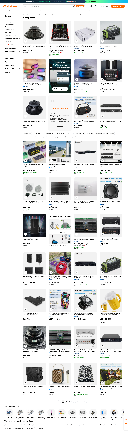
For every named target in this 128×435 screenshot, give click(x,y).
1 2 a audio (40, 428)
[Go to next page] (85, 401)
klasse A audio (86, 424)
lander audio (64, 424)
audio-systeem (110, 133)
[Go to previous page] (59, 401)
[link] (126, 419)
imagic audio (27, 133)
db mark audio (18, 428)
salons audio (39, 137)
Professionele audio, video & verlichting (61, 14)
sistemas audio (80, 133)
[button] (74, 6)
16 (82, 401)
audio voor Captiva (109, 424)
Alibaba (24, 14)
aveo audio (68, 137)
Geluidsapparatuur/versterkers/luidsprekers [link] (84, 14)
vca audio (8, 428)
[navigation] (12, 208)
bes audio (90, 133)
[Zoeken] (80, 6)
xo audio (59, 137)
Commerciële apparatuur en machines (38, 14)
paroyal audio (49, 133)
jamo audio (78, 137)
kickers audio (49, 137)
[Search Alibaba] (47, 6)
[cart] (96, 6)
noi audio (46, 424)
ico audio (69, 133)
